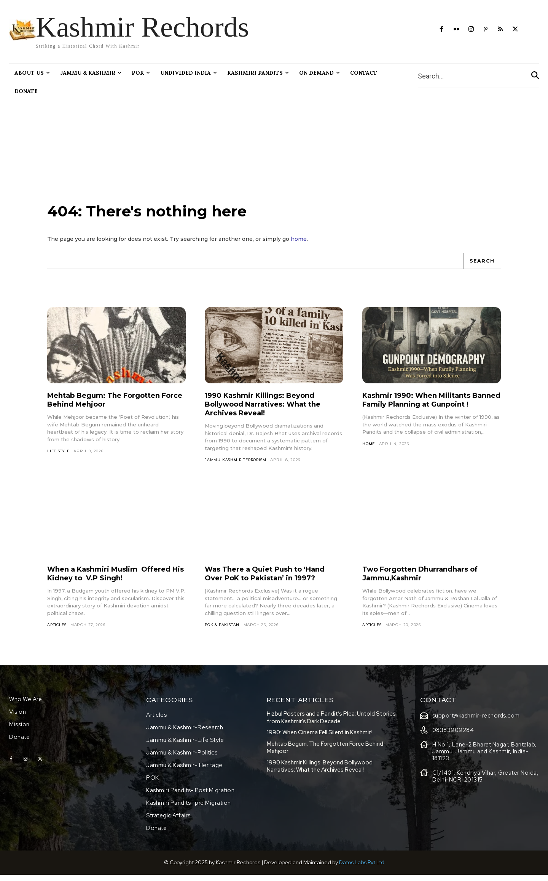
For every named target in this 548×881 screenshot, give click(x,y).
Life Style (59, 456)
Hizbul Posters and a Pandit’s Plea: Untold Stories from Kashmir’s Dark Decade (331, 723)
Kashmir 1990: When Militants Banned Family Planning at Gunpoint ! (422, 409)
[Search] (535, 76)
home (299, 244)
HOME (368, 457)
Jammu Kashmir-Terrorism (237, 465)
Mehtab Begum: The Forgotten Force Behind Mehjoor (110, 405)
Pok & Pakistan (223, 630)
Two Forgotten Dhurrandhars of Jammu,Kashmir (426, 579)
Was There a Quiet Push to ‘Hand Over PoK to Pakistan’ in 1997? (272, 579)
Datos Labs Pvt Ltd (361, 868)
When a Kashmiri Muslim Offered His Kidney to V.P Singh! (115, 579)
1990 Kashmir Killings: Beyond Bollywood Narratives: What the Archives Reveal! (270, 409)
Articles (57, 630)
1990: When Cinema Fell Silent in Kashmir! (319, 738)
